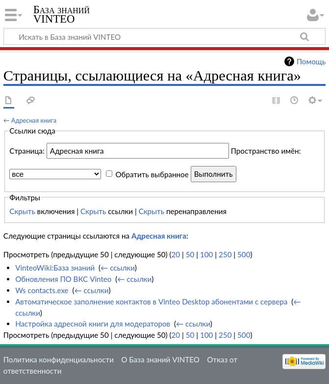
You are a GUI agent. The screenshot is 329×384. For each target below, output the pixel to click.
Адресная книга (33, 120)
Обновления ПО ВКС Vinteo (63, 278)
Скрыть (22, 211)
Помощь (311, 61)
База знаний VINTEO (61, 14)
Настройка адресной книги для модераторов (92, 323)
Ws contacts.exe (42, 290)
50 (190, 254)
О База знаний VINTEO (160, 359)
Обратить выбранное (151, 173)
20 (176, 254)
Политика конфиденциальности (58, 359)
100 (206, 254)
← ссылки (118, 267)
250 (225, 254)
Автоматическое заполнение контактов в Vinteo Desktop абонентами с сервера (151, 301)
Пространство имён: (266, 150)
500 (243, 254)
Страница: (26, 150)
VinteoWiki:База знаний (55, 267)
